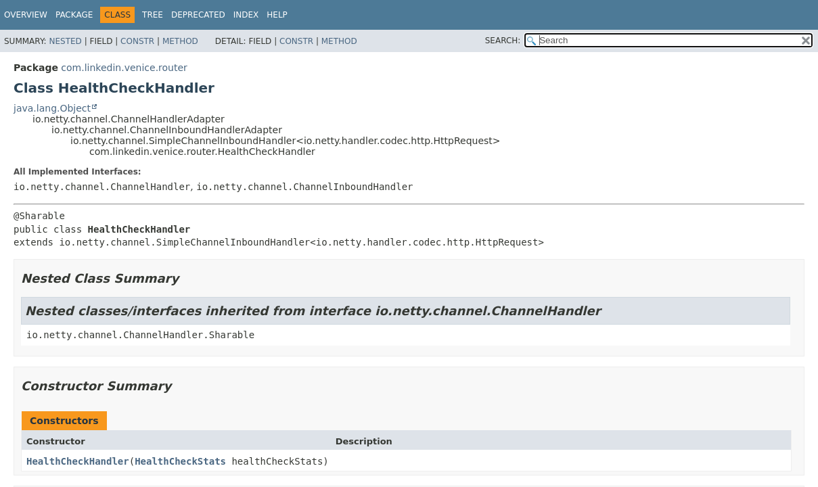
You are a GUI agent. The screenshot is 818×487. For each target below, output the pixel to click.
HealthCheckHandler (77, 461)
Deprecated (198, 15)
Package (74, 15)
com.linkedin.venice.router (124, 67)
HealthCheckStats (180, 461)
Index (246, 15)
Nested (65, 41)
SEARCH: (503, 40)
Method (180, 41)
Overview (25, 15)
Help (277, 15)
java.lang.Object (52, 108)
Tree (152, 15)
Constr (137, 41)
